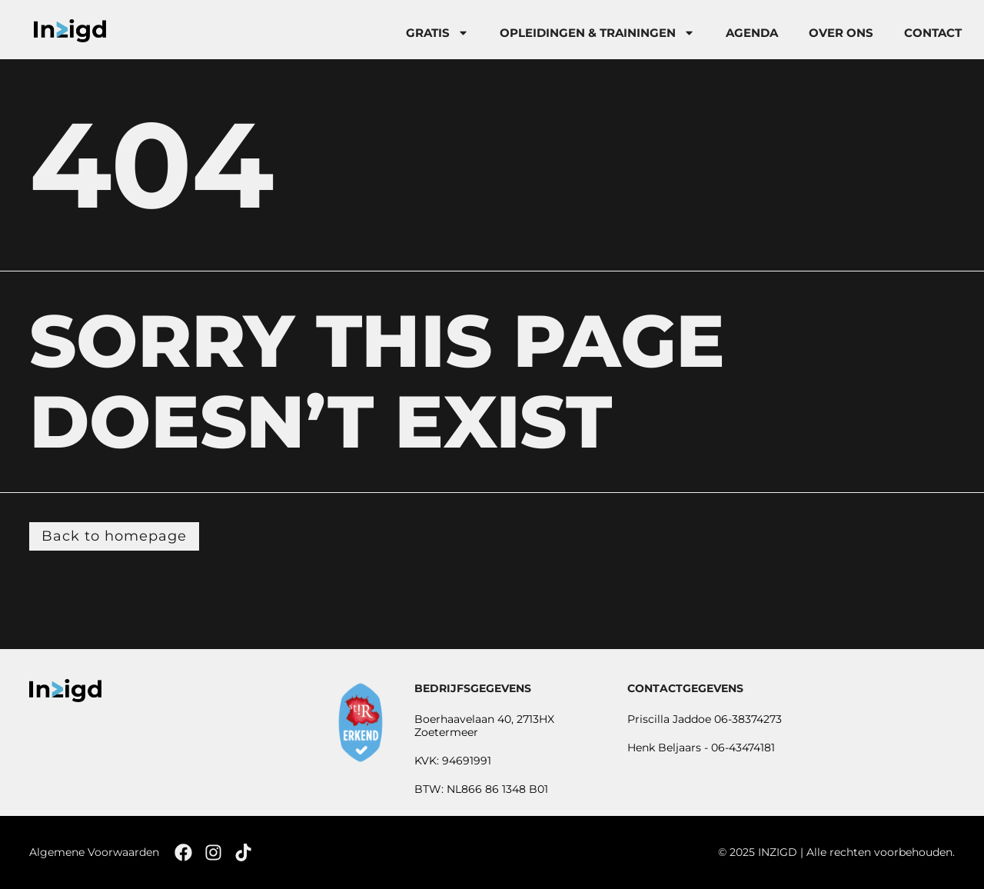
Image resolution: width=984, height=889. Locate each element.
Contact (933, 32)
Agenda (752, 32)
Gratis (437, 32)
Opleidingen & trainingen (597, 32)
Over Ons (841, 32)
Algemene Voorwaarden (94, 852)
